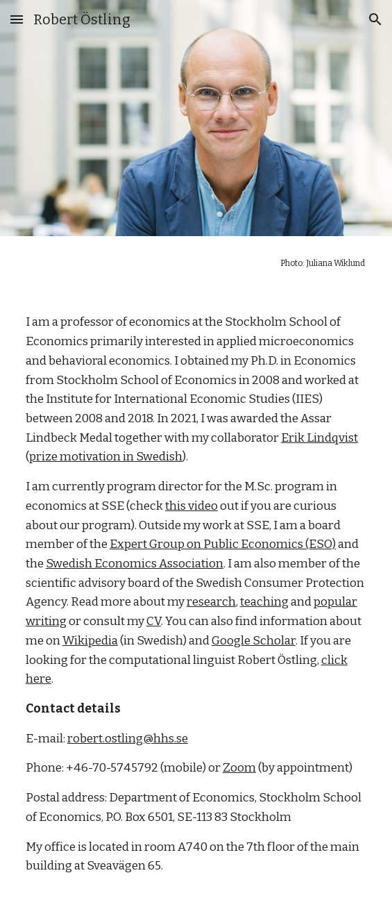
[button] (16, 19)
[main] (196, 263)
